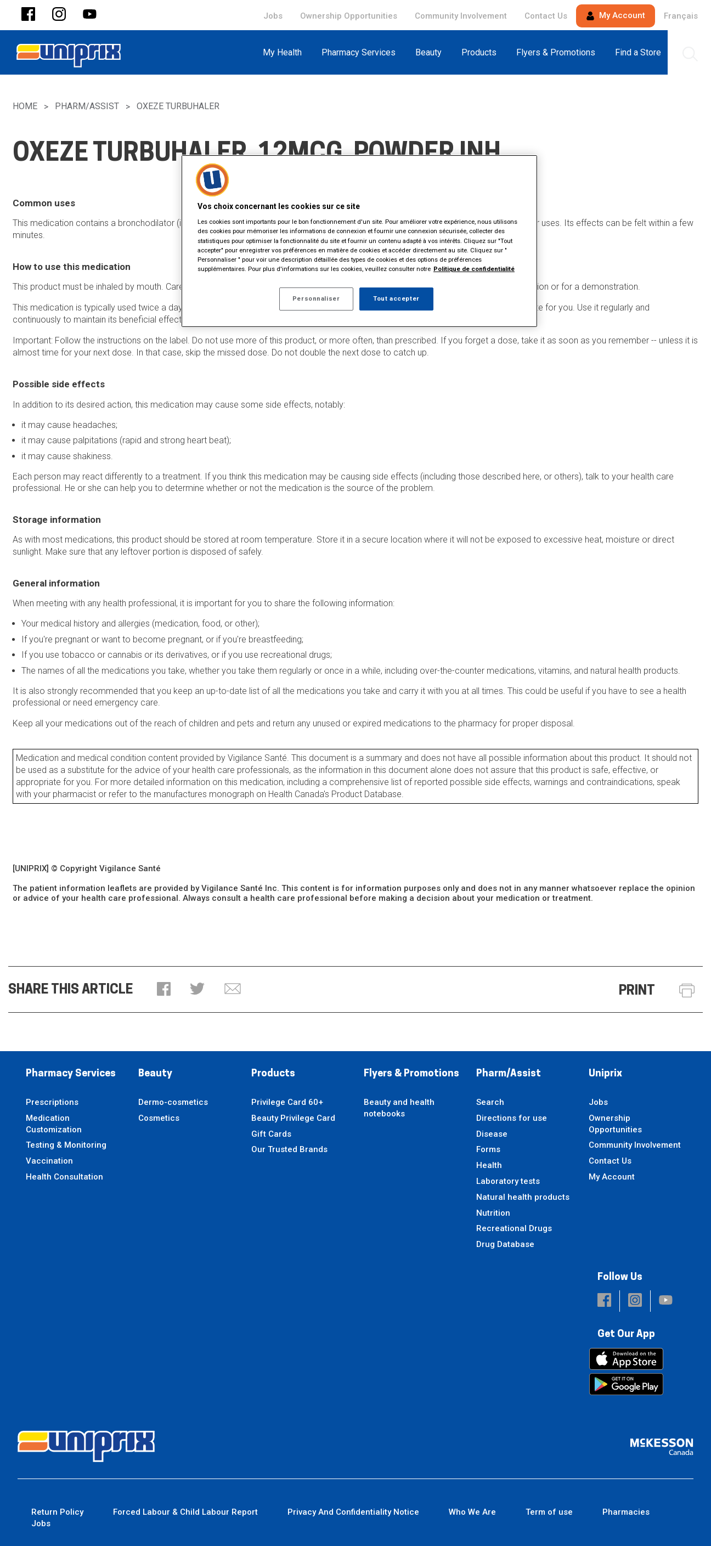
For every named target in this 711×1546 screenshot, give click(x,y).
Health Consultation (64, 1177)
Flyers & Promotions (411, 1074)
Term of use (549, 1512)
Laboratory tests (508, 1181)
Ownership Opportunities (348, 16)
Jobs (273, 16)
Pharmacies (626, 1512)
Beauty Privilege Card (293, 1118)
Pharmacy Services (71, 1074)
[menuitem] (285, 52)
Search (490, 1102)
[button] (28, 15)
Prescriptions (52, 1102)
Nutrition (493, 1213)
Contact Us (545, 16)
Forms (488, 1149)
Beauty (155, 1074)
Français (681, 16)
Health (489, 1165)
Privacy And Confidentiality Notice (353, 1512)
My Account (615, 15)
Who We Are (472, 1512)
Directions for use (511, 1118)
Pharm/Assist (87, 106)
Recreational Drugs (514, 1228)
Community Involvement (461, 16)
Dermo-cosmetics (173, 1102)
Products (273, 1074)
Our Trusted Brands (289, 1149)
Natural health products (522, 1197)
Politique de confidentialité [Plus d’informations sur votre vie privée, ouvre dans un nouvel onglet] (474, 269)
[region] (359, 241)
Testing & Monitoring (66, 1145)
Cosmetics (158, 1118)
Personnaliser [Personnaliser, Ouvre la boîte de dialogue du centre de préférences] (316, 298)
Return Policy (57, 1512)
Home (25, 106)
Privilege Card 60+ (287, 1102)
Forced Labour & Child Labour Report (185, 1512)
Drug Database (505, 1244)
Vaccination (49, 1161)
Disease (491, 1134)
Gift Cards (271, 1134)
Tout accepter (396, 298)
